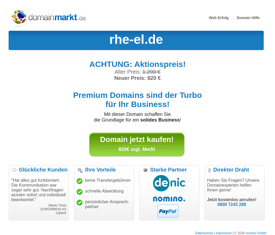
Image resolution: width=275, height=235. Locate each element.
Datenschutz (204, 233)
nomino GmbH (256, 233)
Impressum (223, 233)
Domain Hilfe (248, 18)
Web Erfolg (219, 18)
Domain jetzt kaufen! (137, 139)
